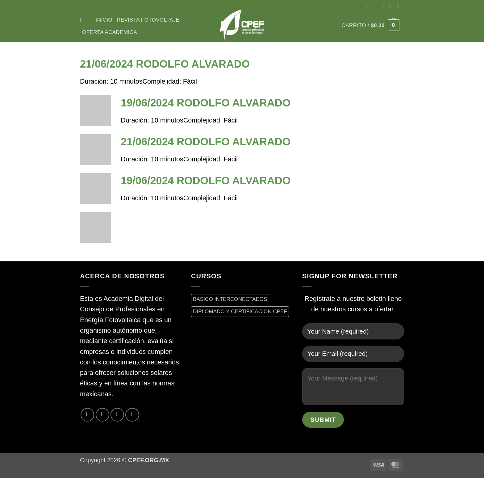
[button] (370, 25)
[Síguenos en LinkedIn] (132, 415)
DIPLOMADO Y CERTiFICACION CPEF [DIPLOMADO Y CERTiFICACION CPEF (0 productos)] (240, 311)
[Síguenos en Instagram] (376, 4)
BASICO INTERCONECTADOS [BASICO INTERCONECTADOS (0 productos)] (230, 299)
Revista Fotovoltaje (148, 20)
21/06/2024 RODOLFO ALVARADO (165, 64)
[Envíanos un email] (400, 4)
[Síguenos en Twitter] (392, 4)
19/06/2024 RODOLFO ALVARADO (205, 103)
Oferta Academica (109, 32)
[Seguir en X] (384, 4)
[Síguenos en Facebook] (368, 4)
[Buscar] (83, 20)
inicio (104, 20)
